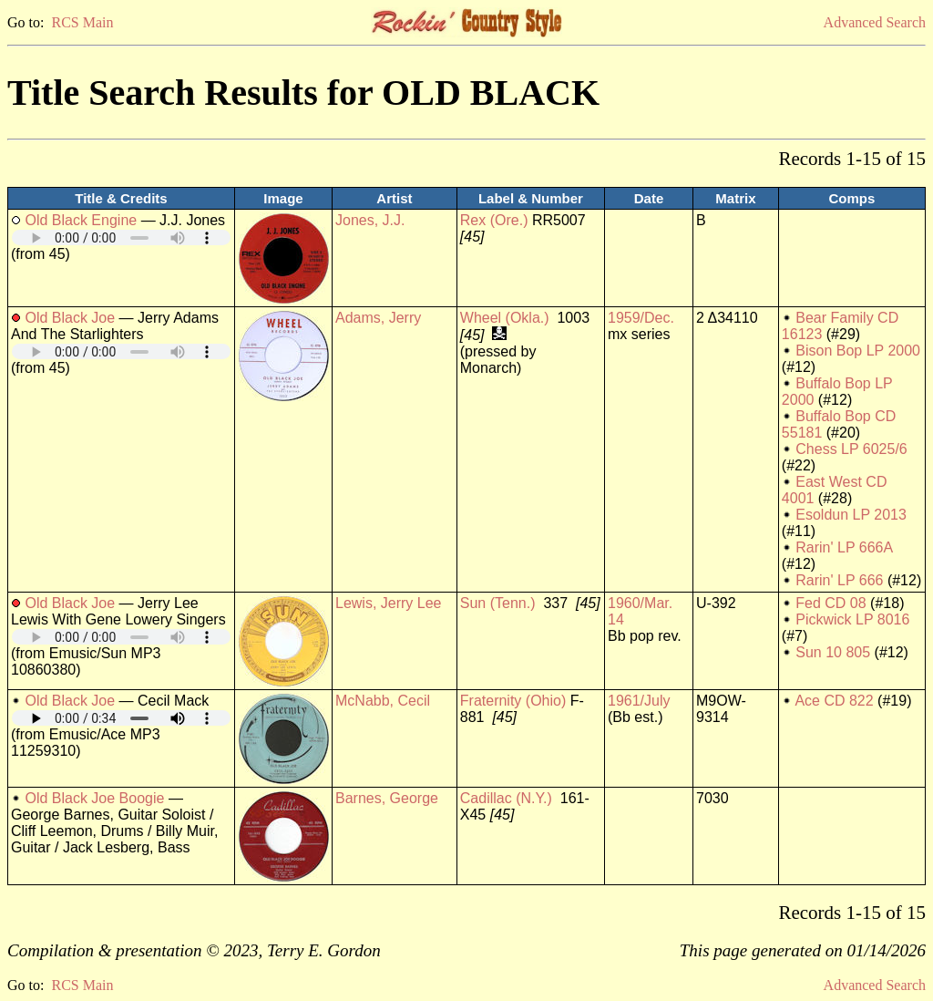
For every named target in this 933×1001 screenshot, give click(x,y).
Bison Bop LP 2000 (857, 350)
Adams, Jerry (378, 317)
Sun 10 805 (832, 652)
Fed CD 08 (830, 603)
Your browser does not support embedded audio (121, 237)
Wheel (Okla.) (504, 317)
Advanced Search (875, 22)
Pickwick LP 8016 (852, 619)
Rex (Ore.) (494, 220)
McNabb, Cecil (382, 700)
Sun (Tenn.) (498, 603)
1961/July (639, 700)
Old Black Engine (81, 220)
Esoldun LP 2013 (851, 514)
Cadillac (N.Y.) (506, 798)
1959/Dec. (641, 317)
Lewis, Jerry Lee (388, 603)
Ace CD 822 (834, 700)
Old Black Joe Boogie (94, 798)
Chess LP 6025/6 (851, 449)
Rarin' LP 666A (843, 547)
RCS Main (82, 22)
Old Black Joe (70, 317)
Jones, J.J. (370, 220)
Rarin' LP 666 (839, 580)
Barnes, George (386, 798)
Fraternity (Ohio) (513, 700)
